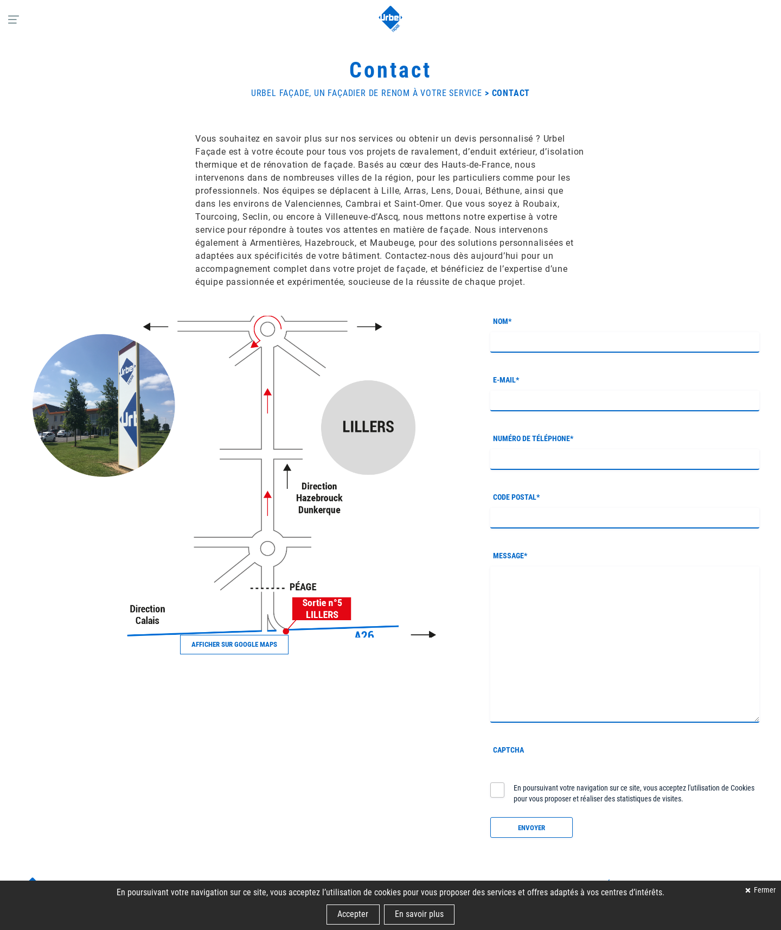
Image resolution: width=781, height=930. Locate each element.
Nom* (502, 321)
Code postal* (516, 497)
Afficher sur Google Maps (234, 644)
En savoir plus (419, 914)
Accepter (352, 914)
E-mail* (506, 379)
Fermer (764, 890)
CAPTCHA (508, 750)
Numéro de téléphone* (533, 438)
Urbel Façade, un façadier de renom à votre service (366, 93)
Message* (510, 555)
